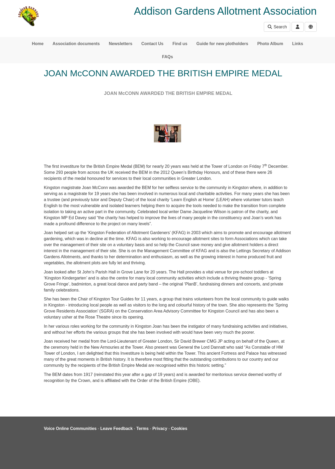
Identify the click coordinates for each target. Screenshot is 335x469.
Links (297, 43)
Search (277, 27)
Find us (179, 43)
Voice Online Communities (70, 428)
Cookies (179, 428)
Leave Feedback (116, 428)
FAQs (167, 57)
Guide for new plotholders (222, 43)
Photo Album (270, 43)
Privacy (159, 428)
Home (37, 43)
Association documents (76, 43)
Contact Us (152, 43)
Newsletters (120, 43)
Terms (142, 428)
